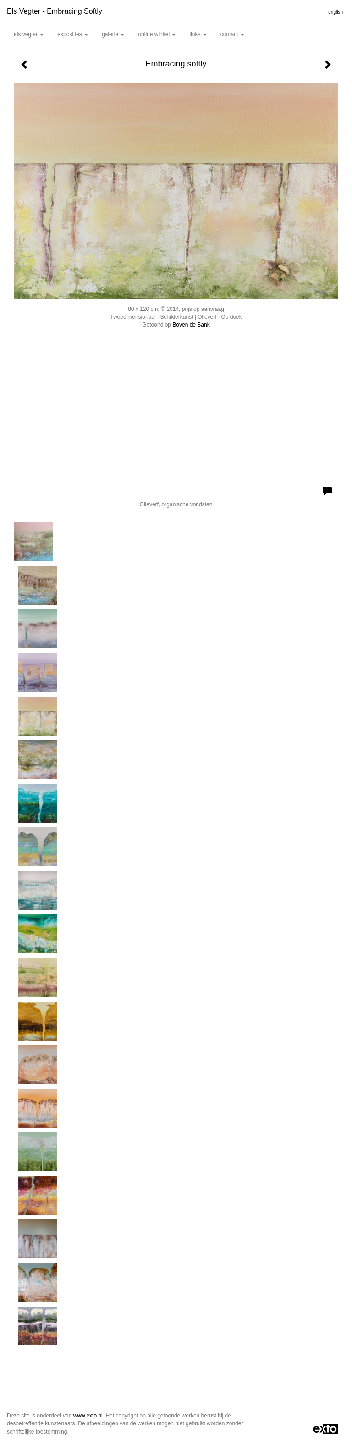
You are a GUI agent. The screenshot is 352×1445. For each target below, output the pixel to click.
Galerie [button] (113, 34)
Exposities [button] (72, 34)
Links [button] (197, 34)
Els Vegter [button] (29, 34)
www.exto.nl (88, 1415)
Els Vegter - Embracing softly (54, 11)
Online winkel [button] (157, 34)
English (335, 12)
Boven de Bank (190, 324)
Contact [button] (232, 34)
